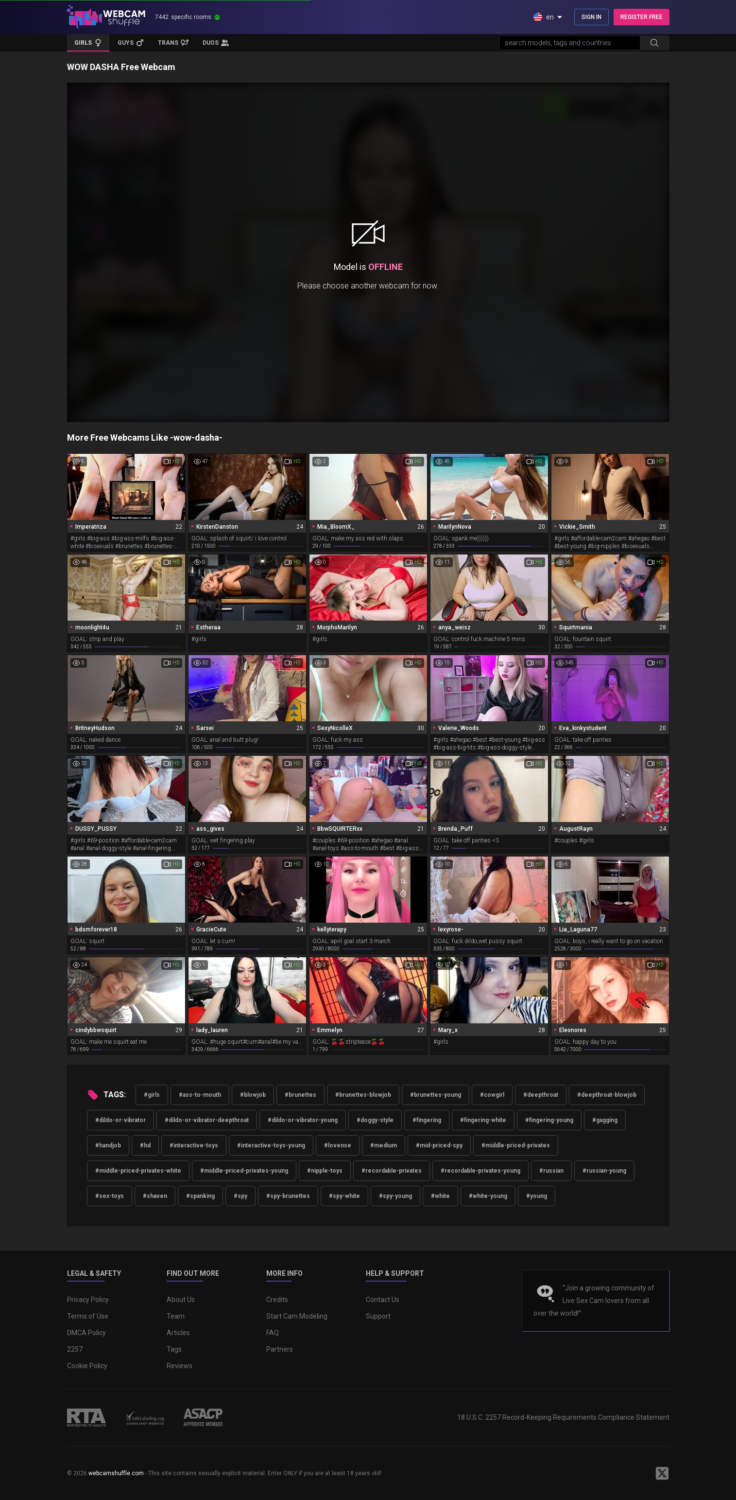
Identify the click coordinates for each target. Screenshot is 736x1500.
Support (378, 1316)
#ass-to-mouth (200, 1094)
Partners (279, 1349)
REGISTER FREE (641, 17)
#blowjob (253, 1094)
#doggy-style (375, 1120)
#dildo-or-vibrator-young (303, 1120)
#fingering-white (483, 1120)
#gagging (604, 1120)
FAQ (272, 1332)
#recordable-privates (391, 1170)
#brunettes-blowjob (363, 1094)
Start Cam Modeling (296, 1316)
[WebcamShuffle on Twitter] (662, 1473)
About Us (181, 1299)
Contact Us (382, 1299)
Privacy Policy (88, 1299)
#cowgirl (492, 1094)
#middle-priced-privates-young (244, 1170)
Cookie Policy (87, 1365)
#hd (145, 1145)
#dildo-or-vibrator (120, 1120)
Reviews (179, 1365)
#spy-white (344, 1196)
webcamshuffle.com (116, 1473)
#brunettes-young (435, 1094)
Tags (174, 1349)
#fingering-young (549, 1120)
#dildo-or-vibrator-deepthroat (207, 1120)
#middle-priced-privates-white (138, 1170)
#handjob (108, 1145)
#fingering (426, 1120)
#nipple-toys (324, 1170)
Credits (277, 1299)
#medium (383, 1145)
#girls (152, 1094)
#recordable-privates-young (480, 1170)
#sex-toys (109, 1196)
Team (176, 1316)
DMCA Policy (86, 1332)
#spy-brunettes (288, 1196)
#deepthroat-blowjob (606, 1094)
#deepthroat (540, 1094)
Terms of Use (87, 1316)
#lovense (337, 1145)
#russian (551, 1170)
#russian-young (604, 1170)
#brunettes (300, 1094)
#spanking (200, 1196)
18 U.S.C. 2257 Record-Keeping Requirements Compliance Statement (563, 1417)
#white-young (488, 1196)
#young (536, 1196)
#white (440, 1196)
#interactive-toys (194, 1145)
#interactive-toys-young (271, 1145)
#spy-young (395, 1196)
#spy (240, 1196)
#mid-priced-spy (439, 1145)
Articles (178, 1332)
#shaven (155, 1196)
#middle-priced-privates (515, 1145)
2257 (75, 1349)
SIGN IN (591, 17)
